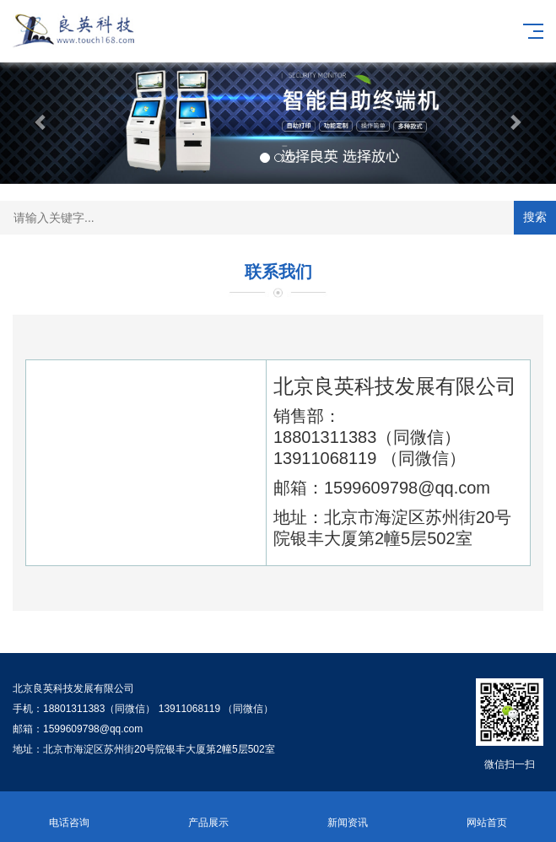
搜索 (535, 217)
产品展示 (208, 813)
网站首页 (486, 813)
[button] (42, 121)
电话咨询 (69, 813)
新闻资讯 (348, 813)
